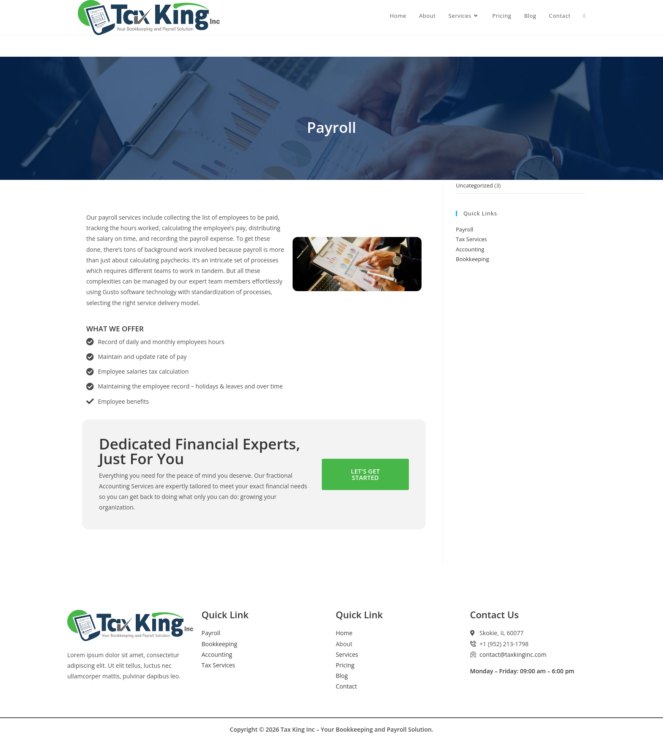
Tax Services (471, 239)
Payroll (464, 229)
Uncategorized (474, 185)
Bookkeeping (472, 259)
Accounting (470, 249)
